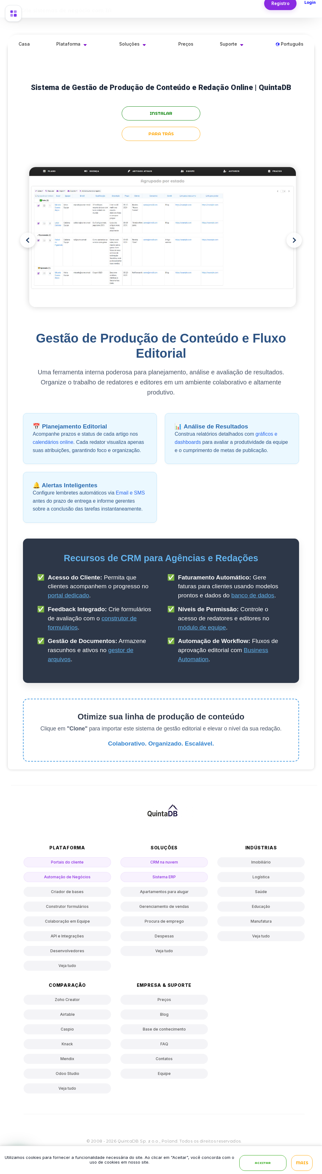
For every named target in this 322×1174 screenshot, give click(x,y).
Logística (261, 877)
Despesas (164, 936)
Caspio (67, 1029)
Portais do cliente (67, 862)
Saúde (261, 891)
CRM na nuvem (164, 862)
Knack (67, 1044)
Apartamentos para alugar (164, 891)
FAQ (164, 1044)
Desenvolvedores (67, 950)
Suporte (228, 44)
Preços (185, 44)
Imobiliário (261, 862)
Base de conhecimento (164, 1029)
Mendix (67, 1058)
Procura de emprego (164, 921)
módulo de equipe (202, 627)
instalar (161, 113)
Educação (261, 906)
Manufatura (261, 921)
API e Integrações (67, 936)
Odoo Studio (67, 1073)
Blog (164, 1014)
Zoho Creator (67, 999)
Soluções (129, 44)
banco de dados (253, 595)
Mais (302, 1163)
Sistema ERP (164, 877)
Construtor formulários (67, 906)
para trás (161, 133)
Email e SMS (130, 492)
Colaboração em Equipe (67, 921)
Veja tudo (67, 965)
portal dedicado (68, 595)
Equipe (164, 1073)
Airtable (67, 1014)
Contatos (164, 1058)
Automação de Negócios (67, 877)
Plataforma (68, 44)
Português (289, 44)
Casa (24, 44)
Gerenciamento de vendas (164, 906)
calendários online (53, 442)
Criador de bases (67, 891)
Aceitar (263, 1163)
